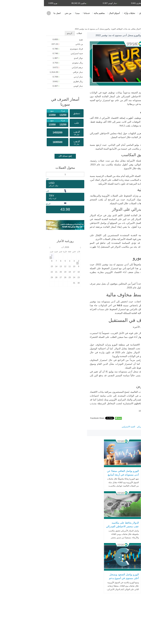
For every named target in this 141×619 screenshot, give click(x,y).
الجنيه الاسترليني (84, 427)
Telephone (6, 583)
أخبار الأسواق (101, 13)
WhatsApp (20, 589)
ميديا (34, 13)
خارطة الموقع (34, 613)
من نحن (24, 13)
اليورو (136, 427)
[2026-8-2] (34, 261)
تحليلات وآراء (85, 13)
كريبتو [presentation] (25, 33)
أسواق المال (70, 13)
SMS (6, 589)
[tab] (35, 33)
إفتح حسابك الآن (21, 156)
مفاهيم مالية (55, 13)
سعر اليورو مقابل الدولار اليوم (120, 427)
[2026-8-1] (8, 256)
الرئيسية (114, 13)
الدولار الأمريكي (99, 427)
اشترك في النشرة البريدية (14, 613)
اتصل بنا (13, 13)
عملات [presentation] (35, 33)
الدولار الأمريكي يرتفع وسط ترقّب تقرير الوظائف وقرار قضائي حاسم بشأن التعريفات (122, 470)
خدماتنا (43, 13)
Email (21, 583)
